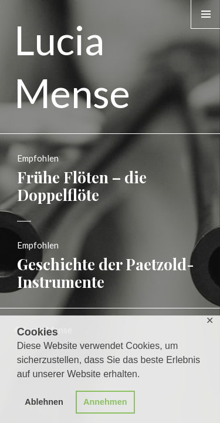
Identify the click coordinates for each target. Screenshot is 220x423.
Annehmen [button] (105, 402)
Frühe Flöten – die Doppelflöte (82, 186)
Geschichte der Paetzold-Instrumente (105, 273)
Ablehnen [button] (44, 402)
